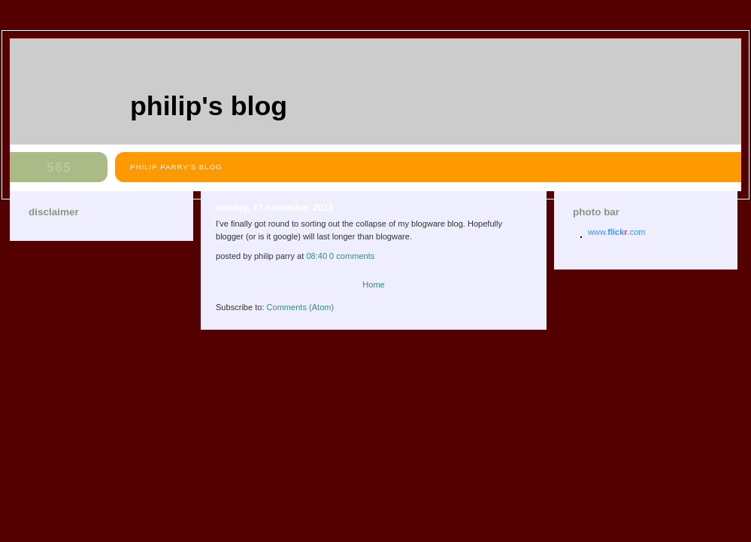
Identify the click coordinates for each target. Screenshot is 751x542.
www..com (616, 231)
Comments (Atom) (301, 307)
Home (373, 284)
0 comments (351, 255)
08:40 (316, 255)
